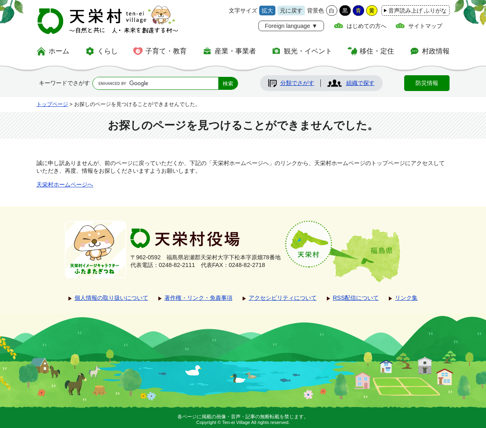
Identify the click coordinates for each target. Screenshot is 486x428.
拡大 (267, 10)
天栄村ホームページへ (64, 184)
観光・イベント (308, 51)
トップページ (52, 104)
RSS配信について (356, 298)
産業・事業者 (235, 51)
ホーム (59, 51)
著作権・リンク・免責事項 (198, 298)
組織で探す (360, 83)
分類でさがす (297, 83)
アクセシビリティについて (283, 298)
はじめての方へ (366, 26)
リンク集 (406, 298)
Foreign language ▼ (291, 26)
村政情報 (436, 51)
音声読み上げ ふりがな (417, 10)
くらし (107, 51)
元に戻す (291, 10)
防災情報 (427, 83)
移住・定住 (377, 51)
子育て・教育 (166, 51)
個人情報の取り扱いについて (111, 298)
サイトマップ (425, 26)
